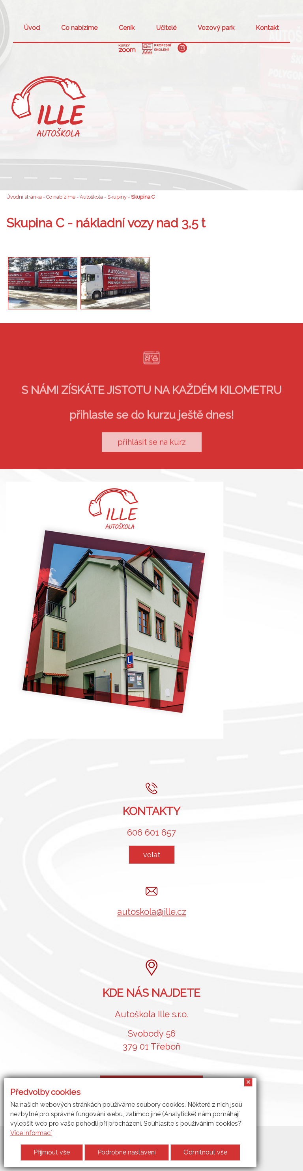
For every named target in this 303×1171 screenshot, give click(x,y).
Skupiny (117, 197)
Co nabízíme (79, 28)
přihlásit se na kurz (152, 451)
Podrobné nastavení (126, 1152)
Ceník (127, 28)
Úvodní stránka (24, 197)
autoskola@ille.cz (151, 912)
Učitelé (166, 28)
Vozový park (216, 28)
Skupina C (143, 197)
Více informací (31, 1133)
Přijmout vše (52, 1152)
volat (151, 855)
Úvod (32, 28)
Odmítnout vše (205, 1152)
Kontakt (267, 28)
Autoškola (91, 197)
